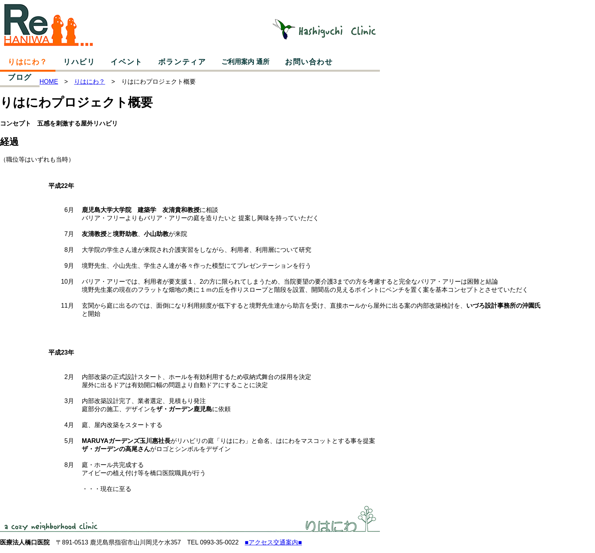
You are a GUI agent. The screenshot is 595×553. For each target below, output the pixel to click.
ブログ (20, 77)
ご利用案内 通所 (245, 61)
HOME (49, 81)
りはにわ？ (28, 62)
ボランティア (182, 62)
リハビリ (79, 62)
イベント (126, 62)
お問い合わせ (309, 62)
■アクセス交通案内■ (273, 542)
